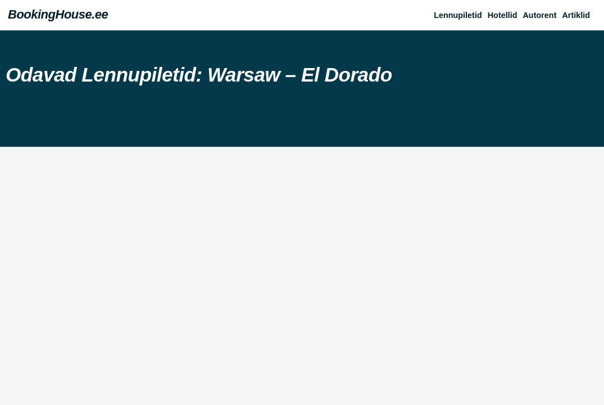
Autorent (539, 15)
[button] (578, 15)
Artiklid (576, 15)
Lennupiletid (458, 15)
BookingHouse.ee (58, 14)
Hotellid (502, 15)
